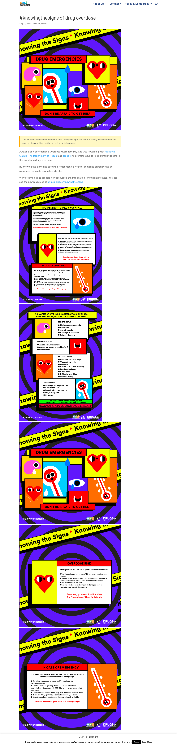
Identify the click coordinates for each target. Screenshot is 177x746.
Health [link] (44, 23)
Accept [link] (136, 742)
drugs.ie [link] (67, 155)
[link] (25, 3)
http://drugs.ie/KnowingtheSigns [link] (65, 181)
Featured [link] (36, 23)
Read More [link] (147, 742)
